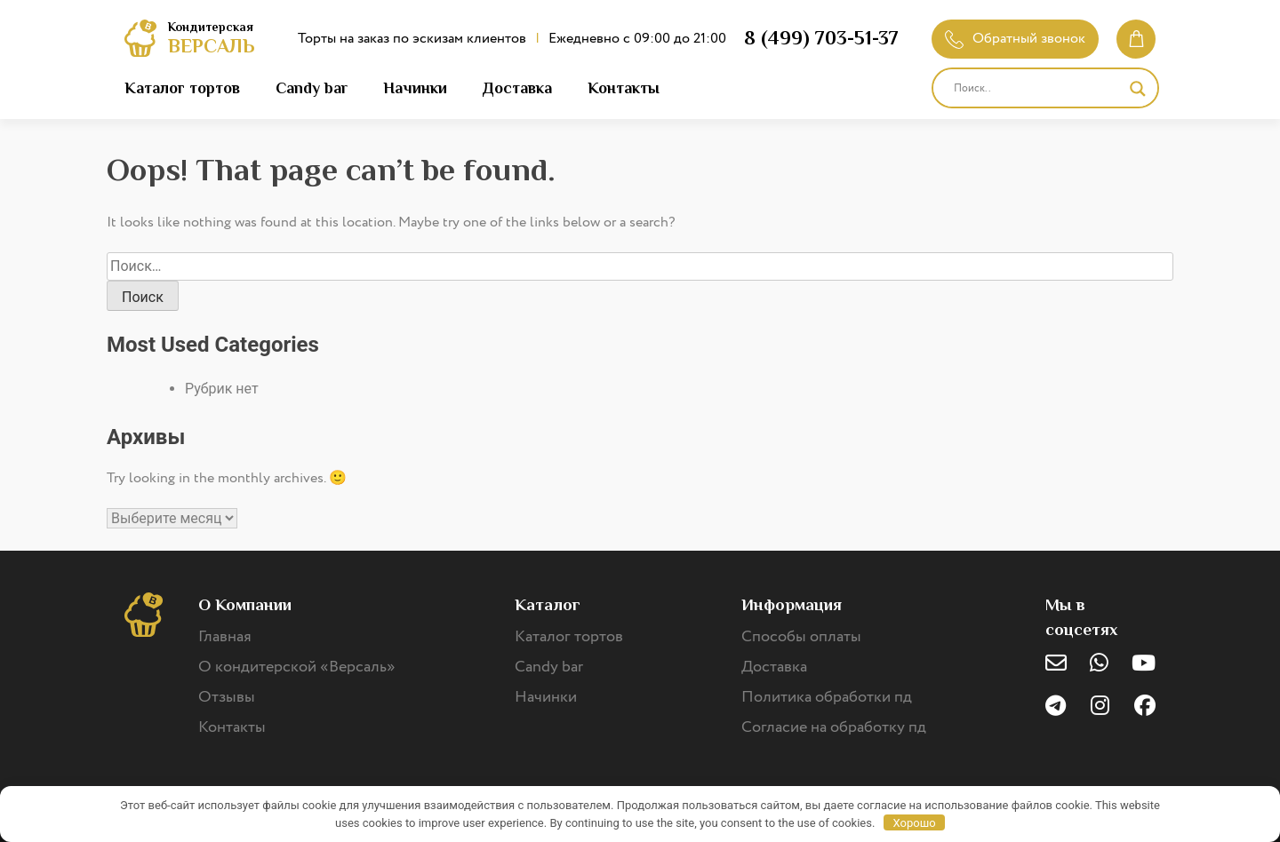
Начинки (415, 88)
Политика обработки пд (826, 697)
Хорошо (914, 823)
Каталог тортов (182, 88)
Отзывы (226, 697)
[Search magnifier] (1137, 88)
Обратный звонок (1015, 38)
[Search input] (1037, 88)
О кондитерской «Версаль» (297, 667)
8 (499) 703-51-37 (821, 38)
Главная (225, 636)
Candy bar (312, 88)
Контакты (624, 88)
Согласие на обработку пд (833, 727)
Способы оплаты (801, 636)
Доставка (517, 88)
